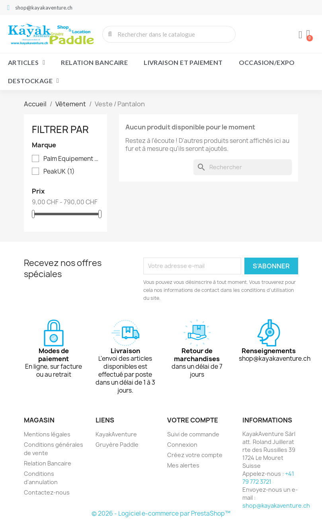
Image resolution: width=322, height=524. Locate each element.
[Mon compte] (300, 35)
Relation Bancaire (94, 62)
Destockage (33, 81)
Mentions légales (47, 434)
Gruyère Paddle (117, 444)
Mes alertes (183, 465)
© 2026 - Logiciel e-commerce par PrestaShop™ (161, 513)
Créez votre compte (194, 455)
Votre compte (192, 420)
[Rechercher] (242, 167)
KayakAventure (116, 434)
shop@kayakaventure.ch (276, 505)
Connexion (182, 444)
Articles (26, 62)
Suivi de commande (193, 434)
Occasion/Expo (267, 62)
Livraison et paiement (183, 62)
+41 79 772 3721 (268, 477)
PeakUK (59, 172)
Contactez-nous (47, 492)
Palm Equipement (71, 159)
